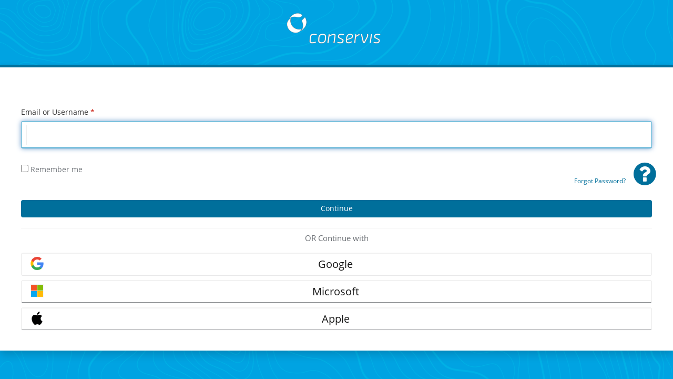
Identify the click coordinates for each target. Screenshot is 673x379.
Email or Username (58, 112)
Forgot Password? (600, 180)
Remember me (52, 169)
